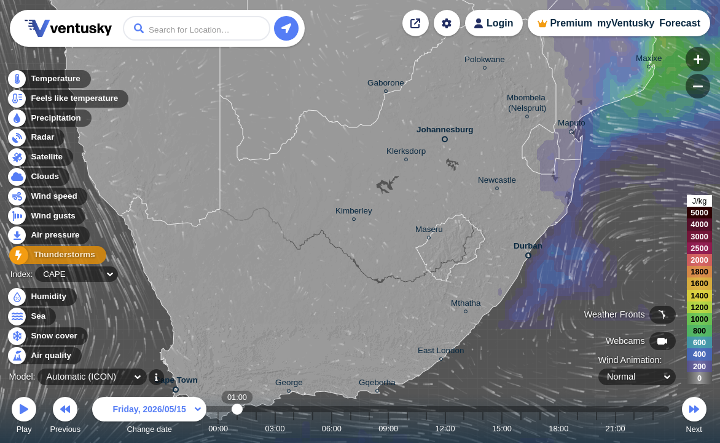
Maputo (571, 125)
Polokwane (484, 61)
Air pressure (48, 236)
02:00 (256, 428)
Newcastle (497, 181)
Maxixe (649, 60)
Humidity (41, 297)
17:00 (539, 428)
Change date (149, 417)
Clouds (38, 177)
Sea (31, 316)
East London (441, 352)
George (289, 384)
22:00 (634, 428)
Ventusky (66, 28)
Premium (571, 23)
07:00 (351, 428)
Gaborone (385, 84)
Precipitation (49, 119)
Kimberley (353, 212)
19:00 (577, 428)
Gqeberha (377, 384)
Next (694, 417)
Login (500, 23)
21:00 (615, 428)
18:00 (558, 428)
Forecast (679, 23)
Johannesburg (445, 132)
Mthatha (466, 304)
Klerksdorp (406, 152)
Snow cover (47, 336)
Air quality (44, 356)
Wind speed (47, 197)
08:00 (369, 428)
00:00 (218, 428)
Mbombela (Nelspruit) (527, 104)
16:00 (521, 428)
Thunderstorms (54, 256)
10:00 (407, 428)
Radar (36, 138)
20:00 (596, 428)
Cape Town (176, 382)
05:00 (313, 428)
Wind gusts (46, 217)
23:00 (653, 428)
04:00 (293, 428)
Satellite (40, 158)
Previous (65, 417)
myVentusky (625, 23)
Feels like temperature (67, 99)
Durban (528, 248)
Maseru (429, 231)
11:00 (426, 428)
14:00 (483, 428)
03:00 (275, 428)
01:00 (237, 428)
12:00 (445, 428)
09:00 (388, 428)
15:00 (502, 428)
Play (24, 417)
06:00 (332, 428)
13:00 (464, 428)
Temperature (48, 80)
